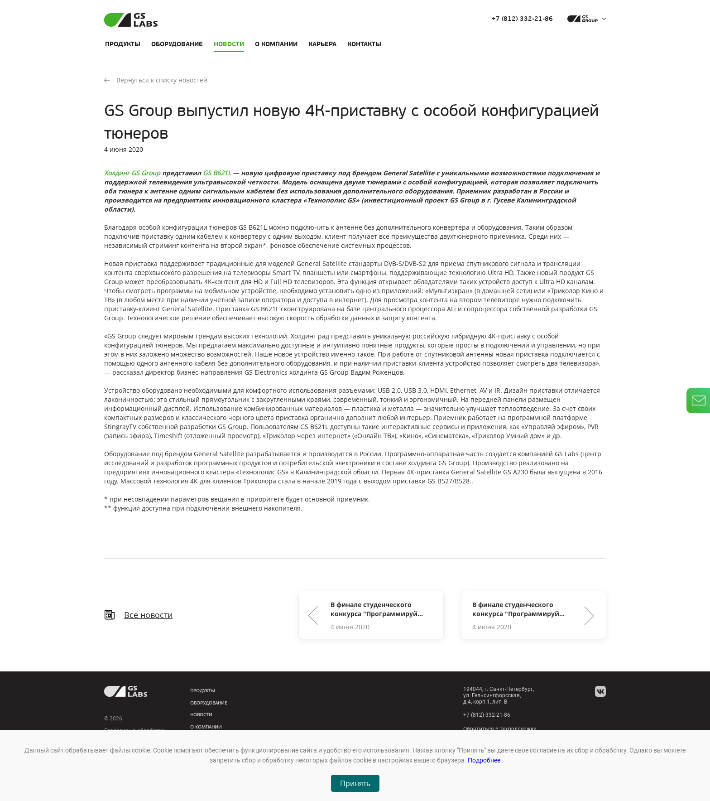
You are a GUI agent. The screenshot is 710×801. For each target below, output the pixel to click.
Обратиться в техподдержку (499, 729)
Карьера (322, 44)
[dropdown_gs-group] (584, 19)
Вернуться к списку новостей (155, 80)
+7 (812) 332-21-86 (522, 19)
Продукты (122, 44)
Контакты (364, 44)
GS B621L (217, 173)
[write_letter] (698, 400)
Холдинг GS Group (132, 173)
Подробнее (484, 760)
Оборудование (177, 44)
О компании (276, 44)
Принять (355, 783)
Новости (229, 44)
